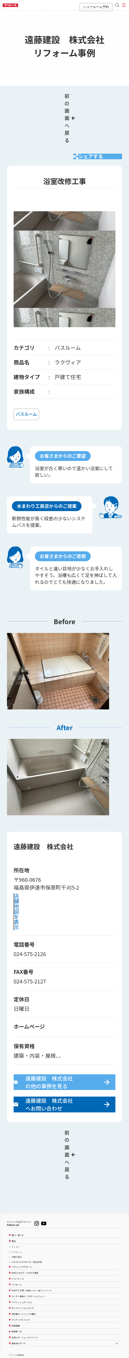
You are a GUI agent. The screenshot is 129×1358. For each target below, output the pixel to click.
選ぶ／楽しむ (18, 1187)
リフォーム (17, 1236)
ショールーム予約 (96, 7)
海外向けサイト (19, 1295)
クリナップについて (21, 1272)
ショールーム (18, 1231)
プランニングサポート (22, 1219)
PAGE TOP (64, 1339)
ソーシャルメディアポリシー (21, 1313)
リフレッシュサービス (22, 1254)
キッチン (16, 1199)
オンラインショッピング (23, 1260)
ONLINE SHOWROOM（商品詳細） (28, 1214)
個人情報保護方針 (16, 1319)
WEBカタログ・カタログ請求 (25, 1225)
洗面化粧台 (17, 1209)
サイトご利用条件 (16, 1307)
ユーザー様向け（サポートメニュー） (29, 1248)
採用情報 (16, 1278)
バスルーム (17, 1204)
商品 (14, 1193)
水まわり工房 (32, 1242)
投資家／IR (17, 1284)
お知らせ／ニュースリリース (25, 1289)
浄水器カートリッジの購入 (24, 1266)
